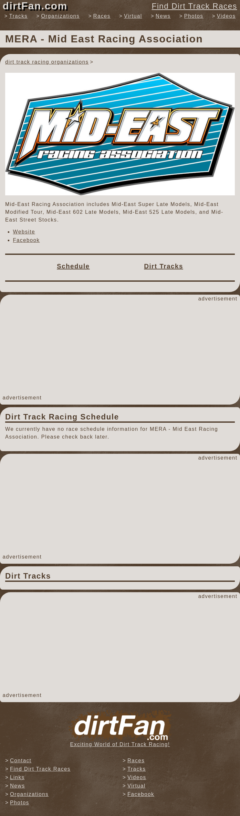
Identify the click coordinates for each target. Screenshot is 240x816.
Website (24, 231)
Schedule (73, 266)
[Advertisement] (120, 348)
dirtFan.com (35, 6)
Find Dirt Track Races (194, 6)
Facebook (26, 240)
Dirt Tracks (163, 266)
